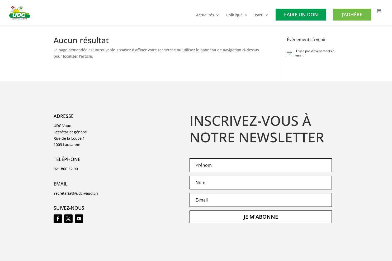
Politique (234, 15)
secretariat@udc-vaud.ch (76, 193)
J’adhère (352, 14)
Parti (259, 15)
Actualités (205, 15)
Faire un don (301, 14)
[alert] (312, 53)
